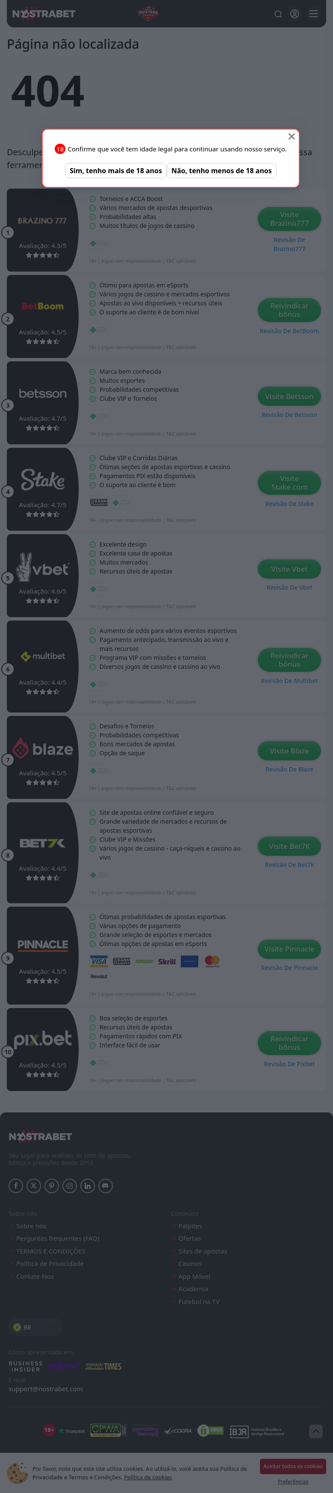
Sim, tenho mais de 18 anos (116, 170)
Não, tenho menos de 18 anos (221, 170)
